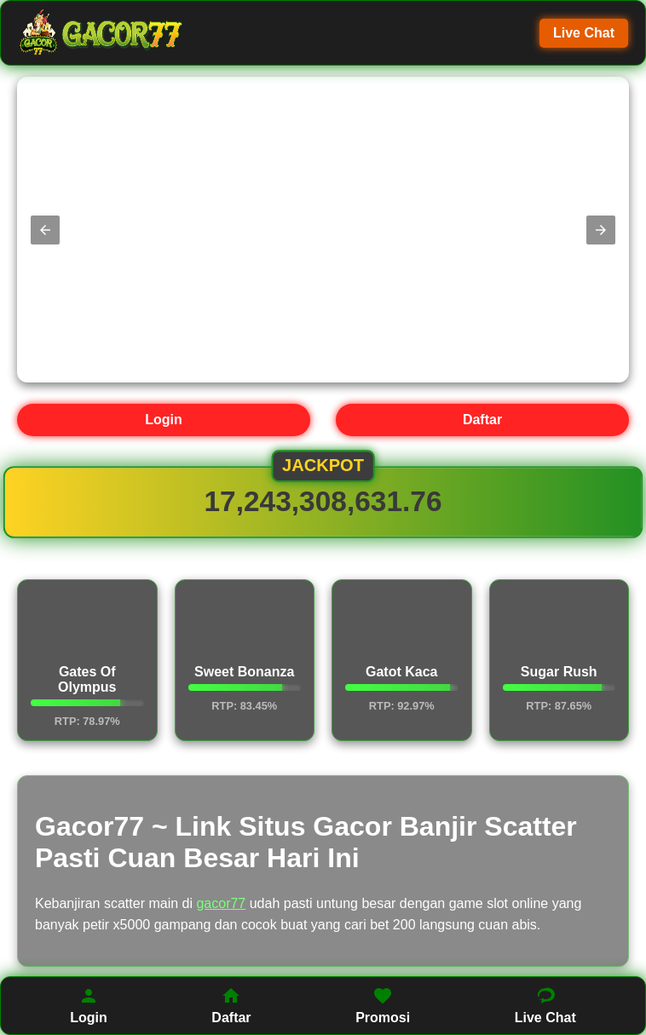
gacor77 (220, 903)
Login (163, 419)
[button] (45, 230)
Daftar (482, 419)
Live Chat (583, 33)
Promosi (382, 1005)
